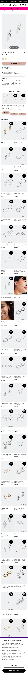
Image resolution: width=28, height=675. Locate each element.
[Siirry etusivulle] (14, 5)
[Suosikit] (23, 5)
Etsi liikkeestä (6, 68)
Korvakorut (12, 10)
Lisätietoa (5, 88)
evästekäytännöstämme (8, 659)
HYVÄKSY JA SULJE (14, 670)
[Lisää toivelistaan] (24, 52)
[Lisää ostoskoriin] (14, 63)
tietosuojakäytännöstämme (9, 657)
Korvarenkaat (20, 10)
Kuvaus (4, 78)
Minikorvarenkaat (5, 12)
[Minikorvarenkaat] (3, 59)
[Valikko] (2, 5)
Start (2, 10)
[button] (21, 5)
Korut (6, 10)
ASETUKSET (14, 665)
